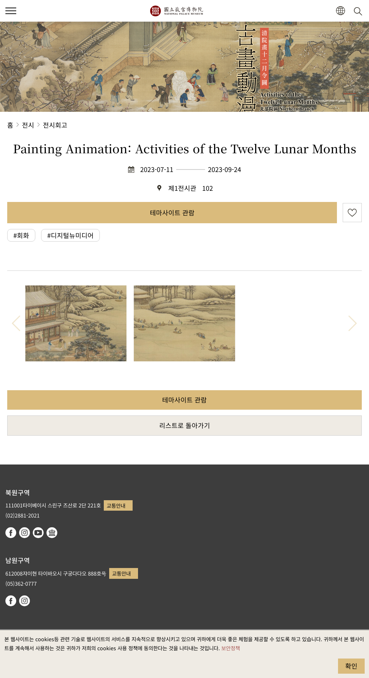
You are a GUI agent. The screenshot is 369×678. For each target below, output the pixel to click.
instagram (24, 532)
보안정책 (230, 648)
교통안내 (116, 505)
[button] (340, 11)
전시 (28, 124)
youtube (38, 532)
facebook (10, 532)
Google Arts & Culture (51, 532)
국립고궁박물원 (176, 11)
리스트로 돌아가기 (184, 425)
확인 (351, 665)
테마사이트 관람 (172, 212)
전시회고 (55, 124)
